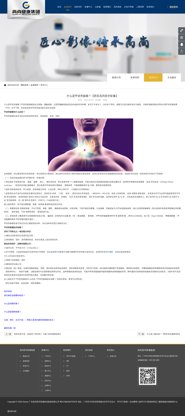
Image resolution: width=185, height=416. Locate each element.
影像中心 (88, 7)
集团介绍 (116, 77)
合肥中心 (48, 385)
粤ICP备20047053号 (68, 402)
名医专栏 (78, 7)
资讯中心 (153, 77)
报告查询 (173, 7)
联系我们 (150, 7)
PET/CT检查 (70, 356)
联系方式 (113, 356)
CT (67, 366)
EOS (68, 376)
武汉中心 (48, 381)
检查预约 (107, 7)
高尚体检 (117, 7)
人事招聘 (140, 7)
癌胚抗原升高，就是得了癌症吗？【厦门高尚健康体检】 (32, 334)
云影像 (98, 7)
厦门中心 (48, 371)
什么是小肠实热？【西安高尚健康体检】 (159, 334)
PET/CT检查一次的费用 (127, 402)
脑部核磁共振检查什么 (168, 402)
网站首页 (24, 85)
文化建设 (171, 77)
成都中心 (48, 376)
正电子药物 (129, 7)
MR (67, 361)
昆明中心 (48, 361)
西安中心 (48, 366)
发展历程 (134, 77)
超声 (68, 371)
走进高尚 (68, 7)
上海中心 (48, 390)
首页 (59, 7)
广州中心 (48, 356)
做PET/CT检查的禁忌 (148, 402)
